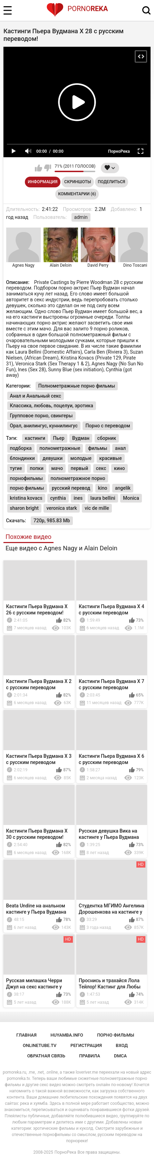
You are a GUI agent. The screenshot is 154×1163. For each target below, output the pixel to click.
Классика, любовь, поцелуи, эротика (51, 405)
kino (102, 488)
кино (119, 468)
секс (101, 468)
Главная (26, 1035)
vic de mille (97, 508)
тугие (16, 468)
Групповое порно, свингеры (41, 415)
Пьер (59, 438)
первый (79, 468)
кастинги (35, 438)
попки (37, 468)
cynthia (58, 498)
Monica (131, 498)
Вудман (80, 438)
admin (81, 217)
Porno (77, 8)
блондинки (22, 458)
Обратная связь (46, 1055)
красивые (110, 458)
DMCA (120, 1055)
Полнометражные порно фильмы (76, 386)
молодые (81, 458)
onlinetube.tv (40, 1045)
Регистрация (86, 1045)
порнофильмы (26, 478)
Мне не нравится (47, 168)
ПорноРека (65, 1152)
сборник (106, 438)
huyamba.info (66, 1035)
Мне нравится (38, 168)
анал (120, 448)
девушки (52, 458)
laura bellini (102, 498)
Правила (89, 1055)
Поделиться (111, 181)
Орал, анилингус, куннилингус (44, 425)
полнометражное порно (78, 478)
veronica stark (61, 508)
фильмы (97, 448)
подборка (21, 448)
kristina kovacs (26, 498)
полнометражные (59, 448)
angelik (123, 488)
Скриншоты (77, 181)
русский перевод (71, 488)
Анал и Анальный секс (35, 396)
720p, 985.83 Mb (51, 520)
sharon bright (24, 508)
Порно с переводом (107, 425)
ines (78, 498)
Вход (122, 1045)
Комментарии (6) (77, 194)
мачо (57, 468)
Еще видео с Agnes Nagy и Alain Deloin (61, 548)
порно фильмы (27, 488)
